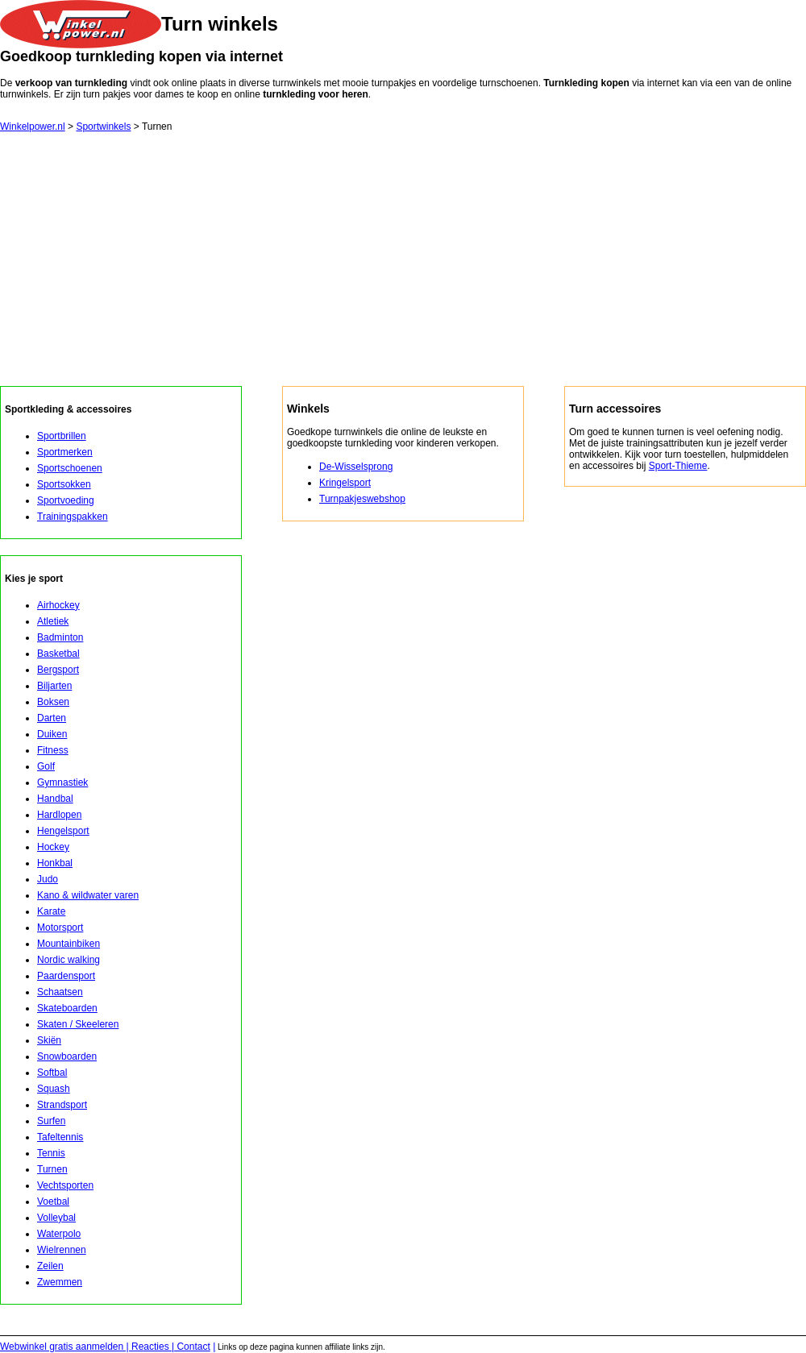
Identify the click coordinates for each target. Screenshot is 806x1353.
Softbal (52, 1072)
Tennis (51, 1153)
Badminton (60, 637)
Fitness (53, 750)
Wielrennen (61, 1249)
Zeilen (50, 1266)
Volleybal (56, 1217)
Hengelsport (63, 830)
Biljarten (54, 685)
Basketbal (58, 653)
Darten (51, 718)
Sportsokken (64, 484)
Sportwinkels (103, 126)
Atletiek (53, 621)
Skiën (49, 1040)
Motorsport (60, 927)
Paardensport (66, 976)
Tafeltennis (60, 1137)
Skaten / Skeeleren (77, 1024)
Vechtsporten (65, 1185)
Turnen (52, 1169)
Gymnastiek (62, 782)
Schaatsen (60, 992)
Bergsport (58, 669)
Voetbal (53, 1201)
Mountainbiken (68, 943)
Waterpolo (59, 1233)
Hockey (53, 847)
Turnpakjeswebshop (362, 498)
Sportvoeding (65, 500)
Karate (51, 911)
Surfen (51, 1121)
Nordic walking (68, 959)
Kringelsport (345, 482)
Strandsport (62, 1104)
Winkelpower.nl (32, 126)
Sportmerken (65, 452)
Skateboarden (67, 1008)
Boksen (53, 702)
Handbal (55, 798)
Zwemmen (59, 1282)
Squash (53, 1088)
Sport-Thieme (678, 465)
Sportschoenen (69, 468)
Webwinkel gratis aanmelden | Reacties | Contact (105, 1346)
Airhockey (58, 605)
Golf (46, 766)
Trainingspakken (72, 516)
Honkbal (55, 863)
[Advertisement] (403, 265)
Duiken (52, 734)
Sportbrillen (61, 436)
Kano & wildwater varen (88, 895)
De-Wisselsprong (356, 466)
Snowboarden (67, 1056)
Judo (47, 879)
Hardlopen (59, 814)
